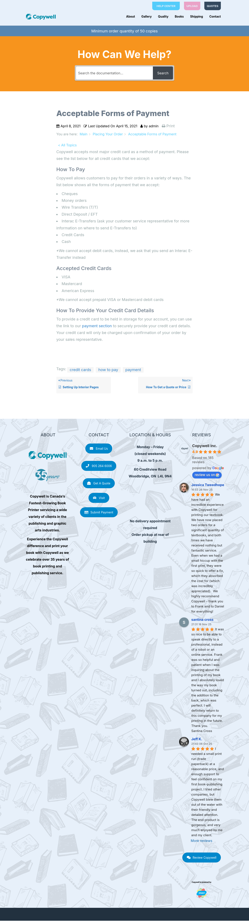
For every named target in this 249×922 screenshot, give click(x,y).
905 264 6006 (99, 467)
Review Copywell (201, 859)
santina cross (202, 621)
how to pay (108, 371)
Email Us (99, 450)
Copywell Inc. (204, 447)
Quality (163, 16)
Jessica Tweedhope (207, 486)
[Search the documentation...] (113, 74)
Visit (99, 499)
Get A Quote (98, 484)
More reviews (201, 842)
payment (133, 371)
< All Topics (67, 146)
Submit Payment (98, 513)
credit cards (80, 371)
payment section (97, 327)
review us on (207, 476)
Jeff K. (196, 740)
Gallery (146, 16)
